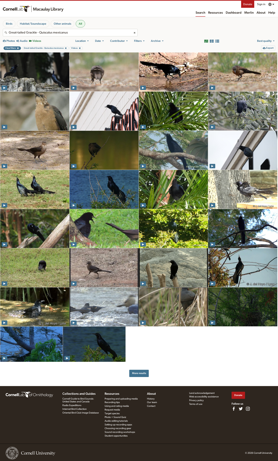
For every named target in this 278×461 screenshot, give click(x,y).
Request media (112, 410)
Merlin (249, 12)
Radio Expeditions (71, 405)
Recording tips (112, 402)
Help (271, 12)
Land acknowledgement (202, 393)
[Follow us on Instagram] (248, 409)
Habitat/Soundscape (33, 23)
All (80, 23)
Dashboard (233, 12)
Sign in (261, 4)
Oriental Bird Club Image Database (80, 413)
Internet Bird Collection (74, 409)
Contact (151, 406)
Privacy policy (196, 400)
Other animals (62, 23)
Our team (152, 402)
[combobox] (70, 32)
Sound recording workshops (120, 432)
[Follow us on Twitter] (241, 409)
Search (200, 12)
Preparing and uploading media (121, 399)
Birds (9, 23)
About (261, 12)
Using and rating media (117, 406)
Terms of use (195, 404)
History (151, 399)
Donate (247, 4)
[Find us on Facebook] (234, 409)
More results (139, 373)
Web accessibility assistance (204, 396)
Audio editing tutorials (116, 421)
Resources (215, 12)
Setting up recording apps (118, 424)
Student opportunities (116, 436)
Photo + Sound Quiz (115, 417)
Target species (112, 413)
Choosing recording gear (118, 428)
